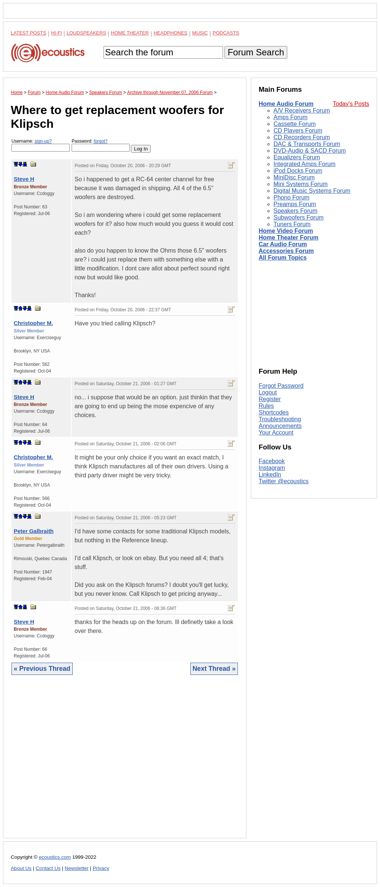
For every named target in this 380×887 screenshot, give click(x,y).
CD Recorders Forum (301, 137)
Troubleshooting (280, 419)
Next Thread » (214, 668)
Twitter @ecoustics (284, 481)
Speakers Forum (295, 211)
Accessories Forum (286, 251)
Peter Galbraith (34, 531)
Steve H (24, 179)
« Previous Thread (42, 668)
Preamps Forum (294, 204)
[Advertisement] (125, 762)
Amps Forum (290, 117)
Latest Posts (28, 33)
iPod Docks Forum (297, 171)
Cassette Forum (294, 124)
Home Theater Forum (288, 237)
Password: (101, 145)
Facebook (272, 461)
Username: (41, 145)
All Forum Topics (283, 257)
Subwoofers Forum (298, 217)
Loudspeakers (86, 33)
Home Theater (130, 33)
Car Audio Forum (283, 244)
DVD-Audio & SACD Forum (309, 150)
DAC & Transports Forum (306, 144)
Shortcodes (274, 412)
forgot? (100, 141)
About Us (21, 868)
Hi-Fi (56, 33)
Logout (268, 392)
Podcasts (226, 33)
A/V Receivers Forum (301, 110)
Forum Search (255, 52)
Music (200, 33)
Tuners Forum (292, 224)
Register (270, 399)
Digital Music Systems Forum (311, 191)
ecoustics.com (55, 857)
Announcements (280, 426)
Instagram (272, 468)
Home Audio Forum (286, 104)
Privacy (101, 868)
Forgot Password (281, 386)
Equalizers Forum (296, 157)
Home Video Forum (286, 231)
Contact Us (48, 868)
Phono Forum (291, 197)
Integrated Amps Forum (304, 164)
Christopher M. (33, 323)
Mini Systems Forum (300, 184)
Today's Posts (351, 104)
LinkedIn (270, 474)
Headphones (170, 33)
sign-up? (43, 141)
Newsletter (76, 868)
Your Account (276, 432)
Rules (266, 406)
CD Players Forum (297, 130)
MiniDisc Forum (294, 177)
